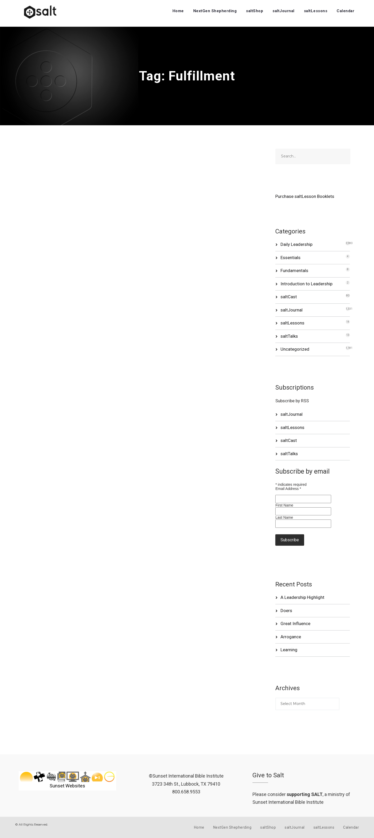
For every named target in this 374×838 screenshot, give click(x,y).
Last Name (284, 517)
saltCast (288, 296)
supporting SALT (305, 794)
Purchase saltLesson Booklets (304, 196)
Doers (286, 610)
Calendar (345, 11)
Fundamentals (294, 270)
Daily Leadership (296, 244)
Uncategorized (294, 349)
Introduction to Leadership (306, 283)
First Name (284, 505)
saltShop (254, 11)
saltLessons (316, 11)
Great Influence (295, 623)
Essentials (290, 257)
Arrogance (290, 636)
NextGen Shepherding (215, 11)
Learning (288, 649)
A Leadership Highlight (302, 597)
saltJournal (283, 11)
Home (178, 11)
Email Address (288, 489)
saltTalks (289, 336)
